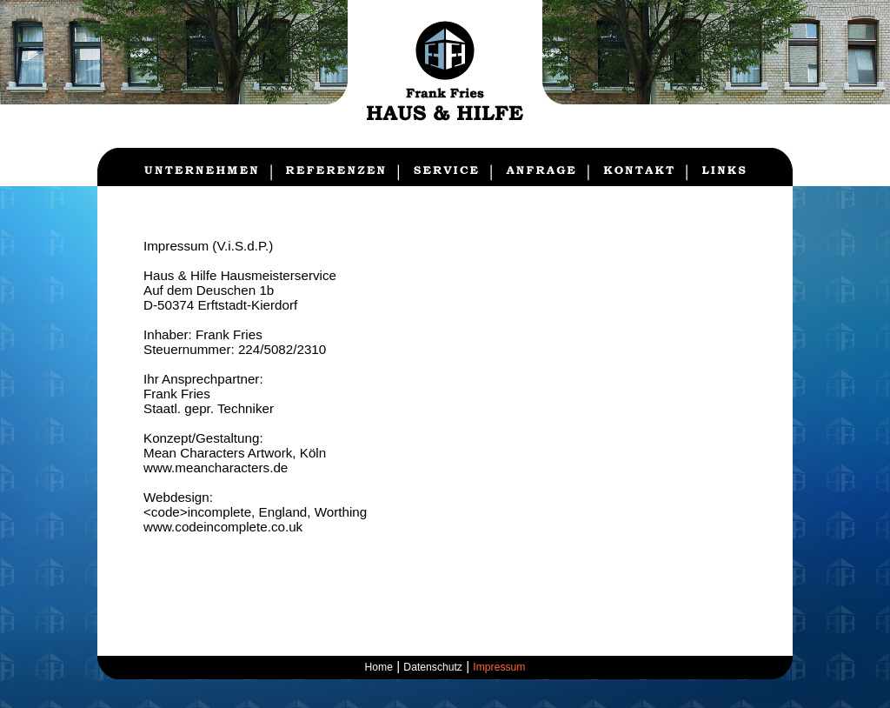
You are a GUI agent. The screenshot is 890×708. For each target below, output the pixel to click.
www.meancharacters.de (215, 467)
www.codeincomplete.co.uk (222, 526)
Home (379, 667)
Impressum (499, 667)
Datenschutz (432, 667)
